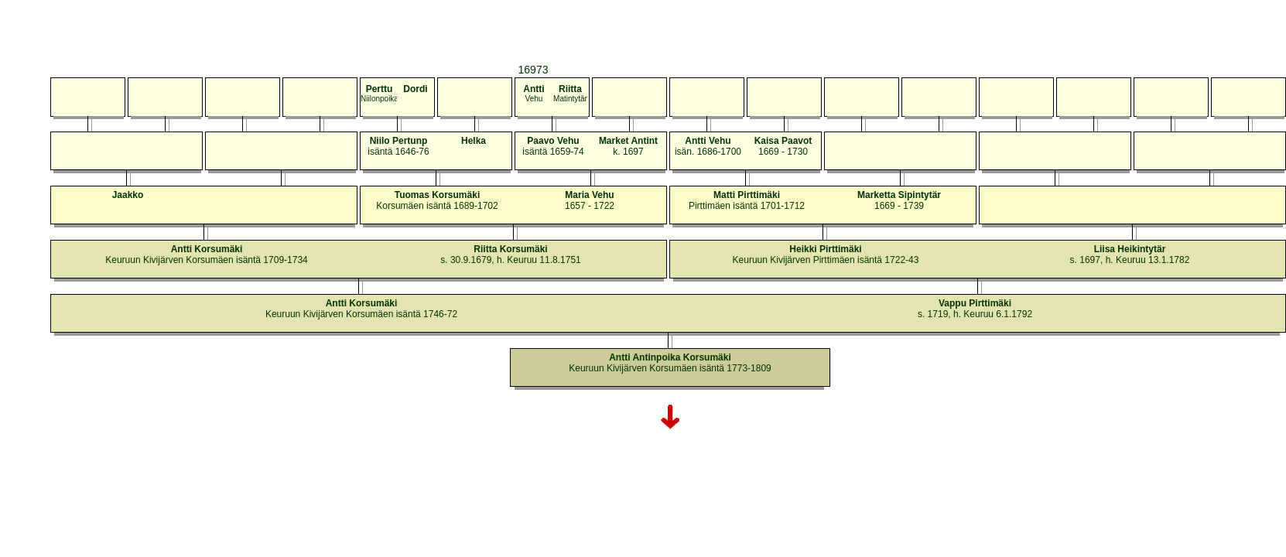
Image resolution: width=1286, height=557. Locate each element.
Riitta (570, 89)
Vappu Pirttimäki (975, 303)
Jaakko (128, 195)
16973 (533, 69)
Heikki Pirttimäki (825, 249)
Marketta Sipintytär (899, 195)
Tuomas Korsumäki (437, 195)
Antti (533, 89)
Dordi (415, 89)
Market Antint (628, 140)
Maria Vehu (589, 195)
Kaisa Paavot (783, 140)
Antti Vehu (707, 140)
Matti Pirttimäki (746, 195)
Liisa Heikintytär (1130, 249)
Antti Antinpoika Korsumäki (670, 357)
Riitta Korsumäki (510, 249)
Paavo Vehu (553, 140)
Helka (473, 140)
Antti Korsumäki (207, 249)
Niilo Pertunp (399, 140)
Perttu (379, 89)
